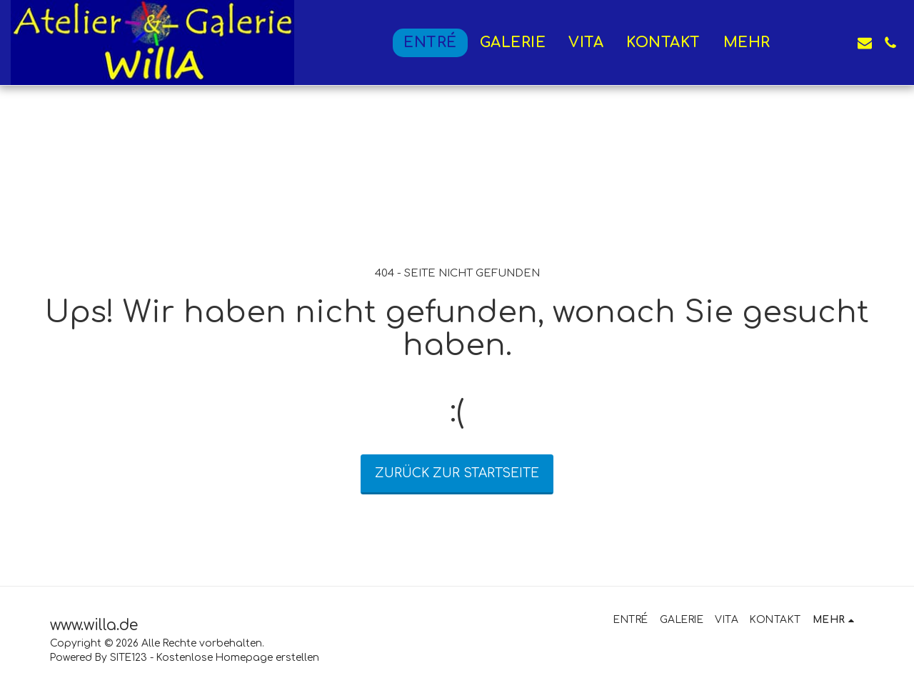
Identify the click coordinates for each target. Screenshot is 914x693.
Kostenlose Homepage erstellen (237, 657)
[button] (813, 43)
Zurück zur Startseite (457, 473)
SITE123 (128, 657)
